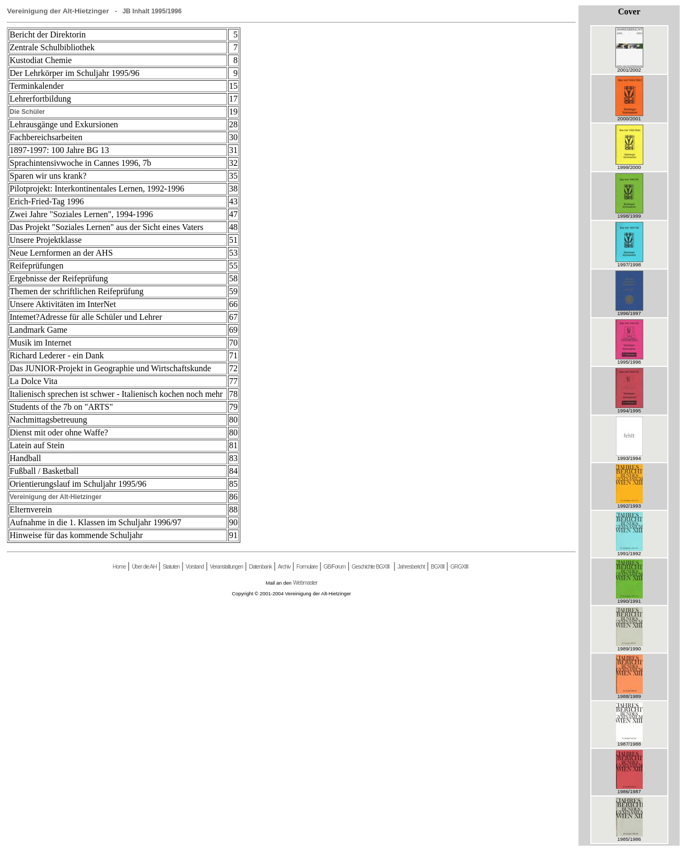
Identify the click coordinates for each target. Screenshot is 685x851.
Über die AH (144, 566)
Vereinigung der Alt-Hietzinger (56, 497)
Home (118, 566)
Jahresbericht (411, 566)
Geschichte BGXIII (371, 566)
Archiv (284, 566)
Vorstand (195, 566)
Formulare (307, 566)
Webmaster (305, 582)
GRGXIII (459, 566)
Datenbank (260, 566)
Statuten (171, 566)
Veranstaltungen (226, 566)
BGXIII (437, 566)
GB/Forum (335, 566)
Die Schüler (27, 112)
